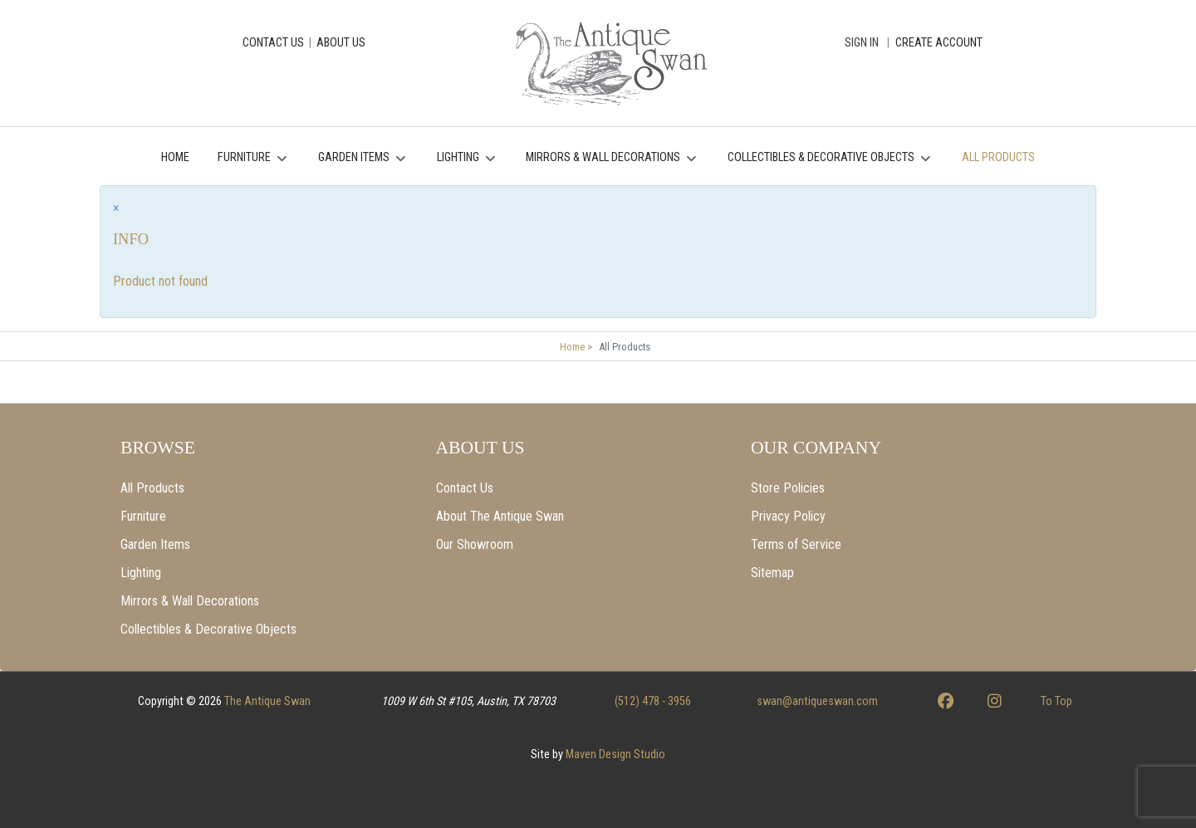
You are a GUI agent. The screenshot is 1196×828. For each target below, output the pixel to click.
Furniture (143, 516)
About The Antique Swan (500, 516)
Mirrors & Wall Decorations (189, 601)
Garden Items (155, 544)
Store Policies (788, 488)
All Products (152, 488)
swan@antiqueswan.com (817, 701)
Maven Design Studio (615, 754)
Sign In (862, 43)
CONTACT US (273, 43)
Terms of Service (796, 544)
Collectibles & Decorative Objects (208, 629)
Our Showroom (474, 544)
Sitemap (772, 573)
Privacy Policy (788, 516)
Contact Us (464, 488)
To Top (1056, 701)
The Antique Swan (267, 701)
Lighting (140, 573)
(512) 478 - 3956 (653, 701)
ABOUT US (340, 43)
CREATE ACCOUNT (939, 43)
